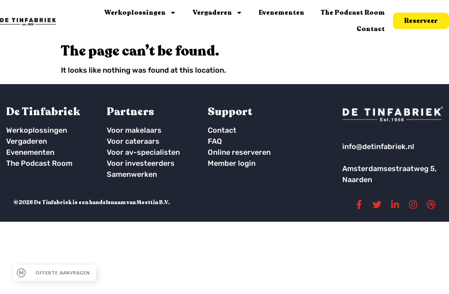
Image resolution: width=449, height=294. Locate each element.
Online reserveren (239, 152)
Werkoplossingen (140, 12)
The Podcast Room (353, 12)
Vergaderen (217, 12)
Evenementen (281, 12)
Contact (371, 28)
